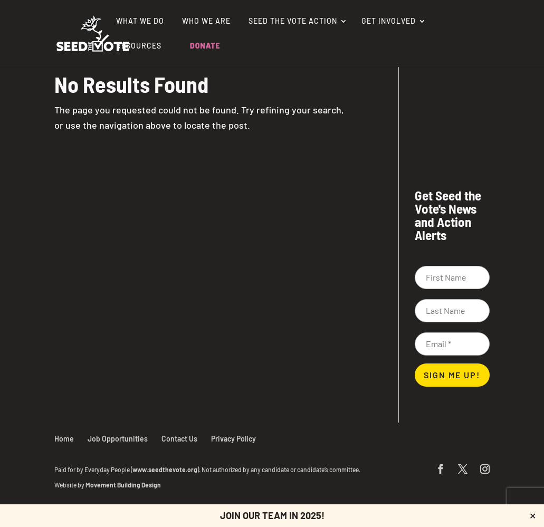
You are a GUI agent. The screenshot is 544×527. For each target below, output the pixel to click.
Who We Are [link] (206, 21)
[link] (92, 32)
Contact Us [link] (179, 438)
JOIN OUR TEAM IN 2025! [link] (272, 515)
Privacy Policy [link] (233, 438)
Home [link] (64, 438)
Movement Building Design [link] (123, 484)
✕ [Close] (532, 516)
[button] (440, 469)
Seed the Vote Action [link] (293, 21)
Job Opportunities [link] (118, 438)
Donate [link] (205, 46)
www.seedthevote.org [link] (164, 469)
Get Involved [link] (388, 21)
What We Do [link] (140, 21)
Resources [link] (138, 46)
